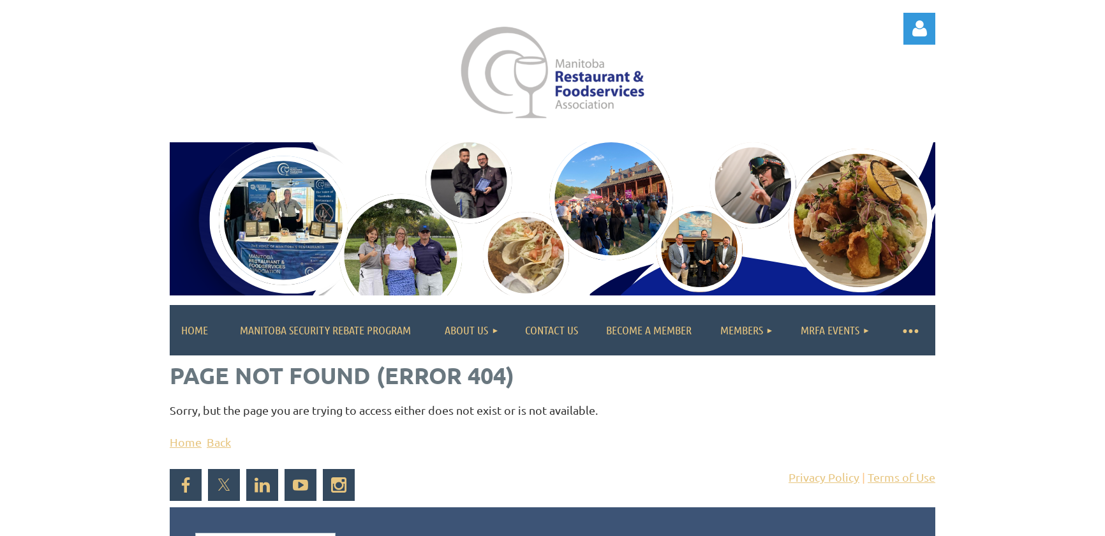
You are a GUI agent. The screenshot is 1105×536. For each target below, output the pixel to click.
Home (186, 442)
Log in (919, 29)
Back (219, 442)
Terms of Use (901, 477)
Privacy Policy (824, 477)
